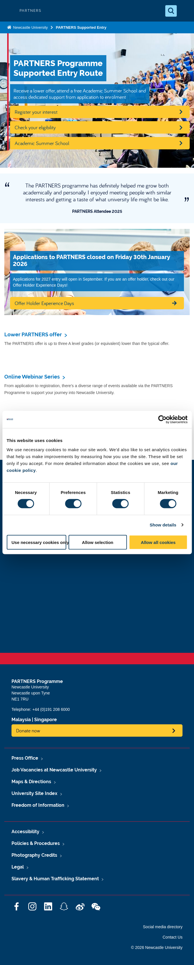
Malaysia (21, 719)
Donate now (28, 730)
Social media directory (163, 927)
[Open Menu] (185, 11)
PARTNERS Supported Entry (81, 27)
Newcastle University (30, 27)
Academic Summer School (42, 143)
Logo (9, 11)
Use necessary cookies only (38, 542)
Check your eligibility (35, 127)
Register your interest (36, 112)
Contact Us (173, 937)
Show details (163, 524)
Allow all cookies (158, 542)
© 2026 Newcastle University (157, 947)
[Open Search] (171, 11)
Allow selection (97, 542)
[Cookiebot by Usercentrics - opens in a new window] (162, 419)
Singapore (45, 719)
